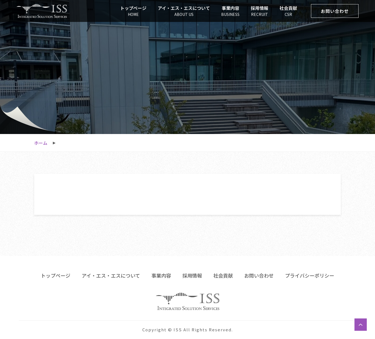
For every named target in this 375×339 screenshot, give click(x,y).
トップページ (55, 275)
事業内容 (161, 275)
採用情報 (192, 275)
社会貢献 (223, 275)
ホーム (40, 142)
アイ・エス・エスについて (111, 275)
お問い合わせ (259, 275)
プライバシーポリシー (309, 275)
